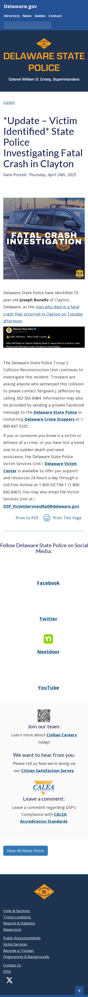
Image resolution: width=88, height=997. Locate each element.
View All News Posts (25, 850)
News (27, 16)
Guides (40, 16)
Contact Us (12, 965)
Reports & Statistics (19, 923)
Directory (12, 16)
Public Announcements (22, 938)
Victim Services (15, 944)
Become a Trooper (18, 950)
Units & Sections (17, 910)
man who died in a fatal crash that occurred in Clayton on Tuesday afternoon (43, 314)
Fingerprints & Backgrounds (26, 956)
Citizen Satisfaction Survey (47, 770)
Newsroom (12, 929)
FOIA (7, 971)
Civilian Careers (61, 734)
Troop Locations (17, 917)
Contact (55, 16)
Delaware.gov (20, 6)
